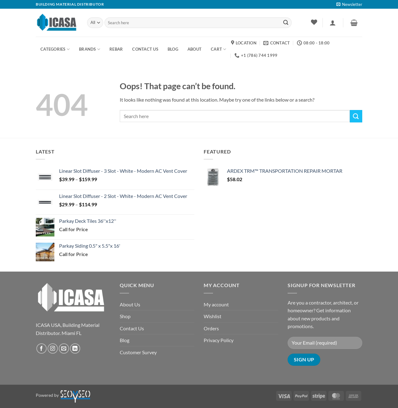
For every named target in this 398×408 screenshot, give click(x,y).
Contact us (145, 49)
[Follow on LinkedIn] (75, 348)
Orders (211, 328)
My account (216, 304)
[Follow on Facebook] (41, 348)
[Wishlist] (314, 22)
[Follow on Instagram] (53, 348)
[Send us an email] (64, 348)
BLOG (173, 49)
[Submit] (285, 22)
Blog (124, 340)
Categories (55, 49)
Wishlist (212, 316)
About (194, 49)
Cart (218, 49)
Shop (125, 316)
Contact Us (132, 328)
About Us (130, 304)
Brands (89, 49)
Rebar (116, 49)
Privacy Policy (219, 340)
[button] (349, 4)
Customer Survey (138, 352)
